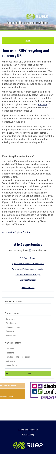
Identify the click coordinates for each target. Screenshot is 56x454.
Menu (28, 40)
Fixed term (28, 323)
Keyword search (13, 301)
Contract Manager (28, 279)
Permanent (28, 335)
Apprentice (28, 319)
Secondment (28, 365)
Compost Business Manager (28, 274)
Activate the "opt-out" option (16, 232)
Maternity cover (28, 327)
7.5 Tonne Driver (28, 258)
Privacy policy (28, 434)
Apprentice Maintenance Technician (28, 269)
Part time (28, 331)
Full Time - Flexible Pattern (28, 357)
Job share (28, 361)
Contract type (12, 313)
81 (30, 250)
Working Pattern (13, 342)
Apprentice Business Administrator (28, 263)
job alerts (42, 104)
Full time (28, 349)
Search (30, 373)
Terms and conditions (28, 429)
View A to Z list (28, 287)
